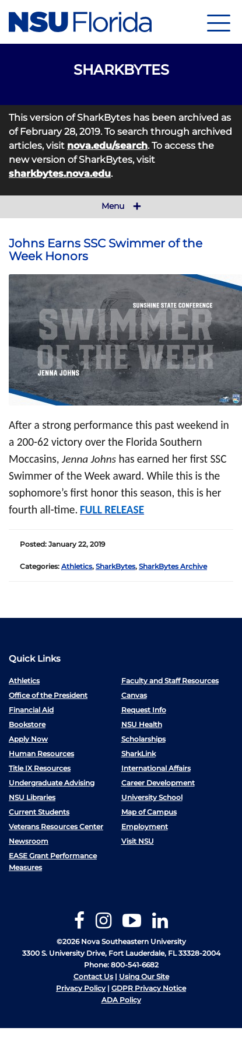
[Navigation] (218, 22)
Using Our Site (144, 976)
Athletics (76, 566)
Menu (121, 206)
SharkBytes (115, 566)
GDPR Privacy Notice (148, 988)
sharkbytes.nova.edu (60, 173)
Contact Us (93, 976)
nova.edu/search (107, 145)
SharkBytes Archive (173, 566)
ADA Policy (121, 999)
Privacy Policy (81, 988)
